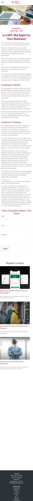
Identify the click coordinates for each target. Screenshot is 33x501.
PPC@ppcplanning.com (16, 483)
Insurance (16, 493)
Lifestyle (16, 499)
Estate (16, 491)
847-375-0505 (19, 475)
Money (16, 497)
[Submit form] (5, 249)
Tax (16, 495)
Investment (16, 490)
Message (3, 234)
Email (2, 225)
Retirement (16, 488)
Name (3, 216)
